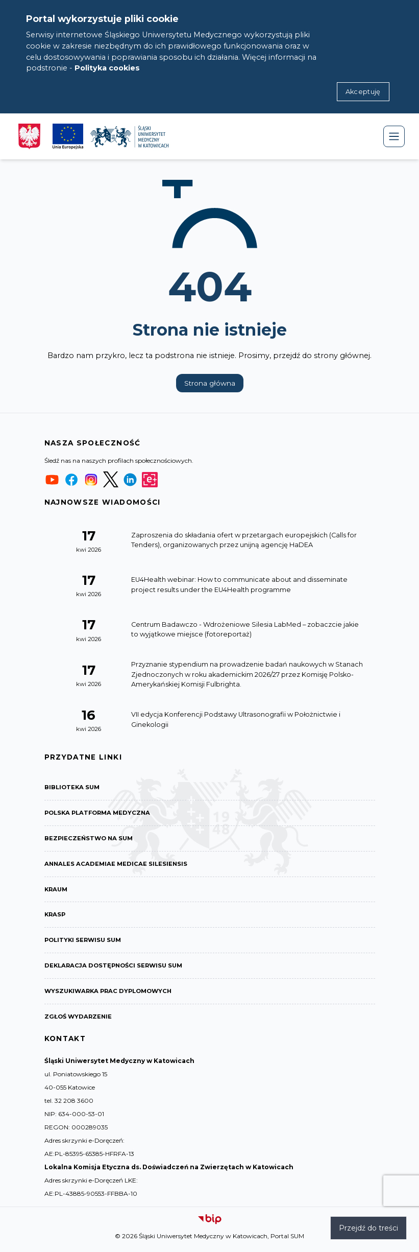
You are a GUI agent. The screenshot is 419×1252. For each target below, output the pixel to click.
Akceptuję (363, 92)
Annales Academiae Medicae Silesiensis (117, 865)
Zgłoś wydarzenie (79, 1022)
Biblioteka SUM (73, 787)
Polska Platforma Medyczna (100, 813)
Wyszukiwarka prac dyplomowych (111, 996)
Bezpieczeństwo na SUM (90, 839)
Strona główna (209, 383)
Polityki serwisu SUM (85, 944)
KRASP (55, 918)
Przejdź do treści (368, 1228)
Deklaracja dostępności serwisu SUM (116, 970)
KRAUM (56, 891)
